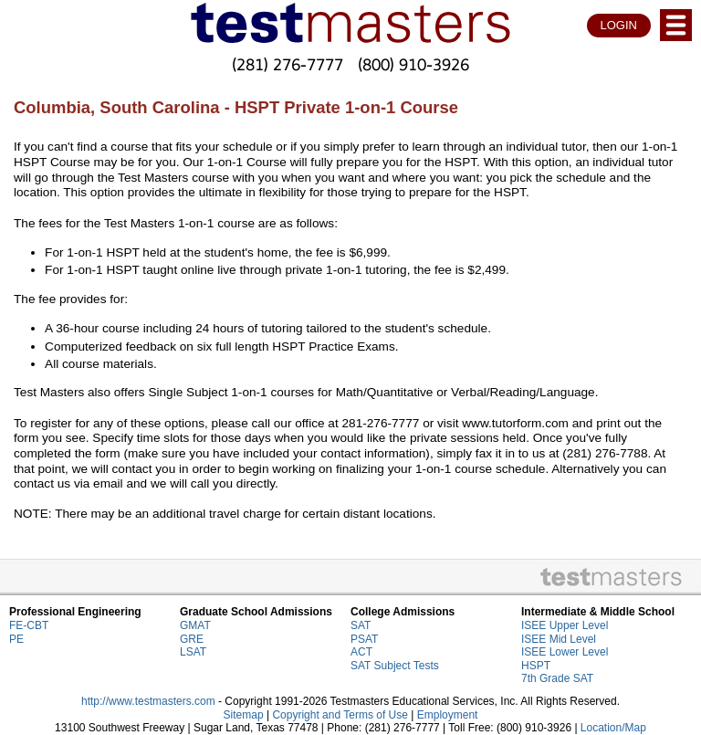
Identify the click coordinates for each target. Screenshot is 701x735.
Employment (447, 715)
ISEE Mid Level (558, 639)
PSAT (364, 639)
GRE (192, 639)
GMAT (195, 625)
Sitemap (244, 715)
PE (16, 639)
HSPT (535, 665)
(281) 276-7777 (287, 64)
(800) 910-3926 (413, 64)
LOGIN (619, 25)
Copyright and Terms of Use (340, 715)
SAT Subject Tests (394, 665)
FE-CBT (28, 625)
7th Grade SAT (557, 678)
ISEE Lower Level (564, 652)
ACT (361, 652)
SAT (360, 625)
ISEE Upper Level (564, 625)
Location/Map (613, 727)
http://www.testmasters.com (148, 701)
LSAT (193, 652)
